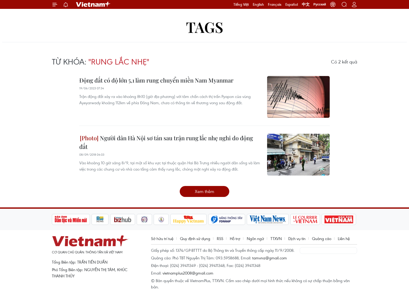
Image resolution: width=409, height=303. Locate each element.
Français (274, 4)
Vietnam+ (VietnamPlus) (93, 4)
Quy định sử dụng (195, 238)
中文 (306, 4)
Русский (320, 4)
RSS (220, 238)
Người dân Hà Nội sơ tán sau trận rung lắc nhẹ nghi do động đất (166, 142)
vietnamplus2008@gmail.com (188, 273)
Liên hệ (344, 238)
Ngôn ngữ (255, 238)
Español (291, 4)
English (258, 4)
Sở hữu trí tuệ (162, 238)
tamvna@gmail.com (269, 257)
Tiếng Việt (241, 4)
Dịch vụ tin (296, 238)
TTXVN (276, 238)
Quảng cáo (321, 238)
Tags (204, 27)
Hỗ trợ (235, 238)
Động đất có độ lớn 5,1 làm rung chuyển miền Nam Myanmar (156, 80)
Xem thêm (204, 191)
